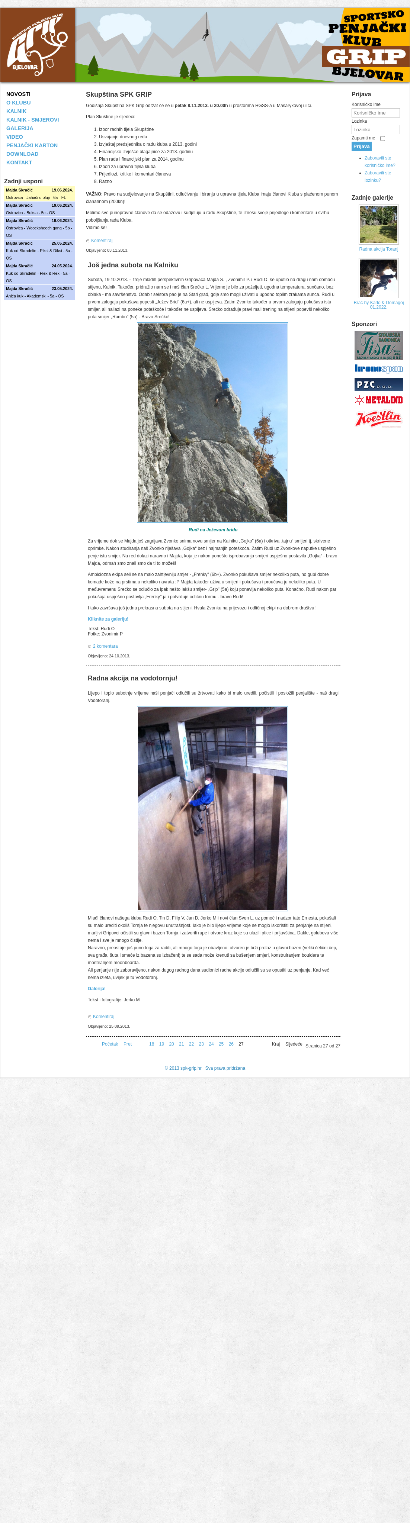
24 (211, 1044)
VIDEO (14, 137)
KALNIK (16, 111)
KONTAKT (19, 162)
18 (151, 1044)
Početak (110, 1044)
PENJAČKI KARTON (32, 145)
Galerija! (97, 988)
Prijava (361, 146)
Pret (128, 1044)
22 (191, 1044)
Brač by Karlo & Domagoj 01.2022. (379, 305)
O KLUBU (18, 103)
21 (181, 1044)
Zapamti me (363, 138)
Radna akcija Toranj (378, 249)
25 (221, 1044)
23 (201, 1044)
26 (231, 1044)
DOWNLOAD (22, 154)
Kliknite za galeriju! (108, 619)
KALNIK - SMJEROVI (32, 120)
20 (171, 1044)
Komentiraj (101, 240)
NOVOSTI (18, 94)
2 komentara (105, 646)
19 (161, 1044)
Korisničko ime (366, 104)
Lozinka (359, 121)
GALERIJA (19, 128)
